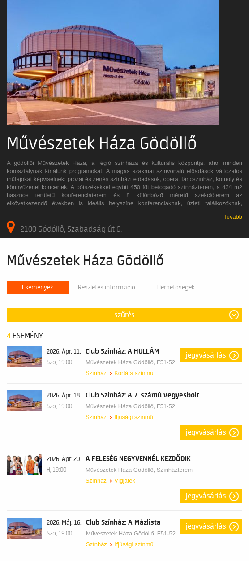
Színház (96, 373)
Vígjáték (124, 480)
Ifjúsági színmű (133, 417)
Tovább (232, 216)
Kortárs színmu (133, 373)
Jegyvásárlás (206, 355)
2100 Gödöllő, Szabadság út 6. (64, 227)
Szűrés (124, 315)
